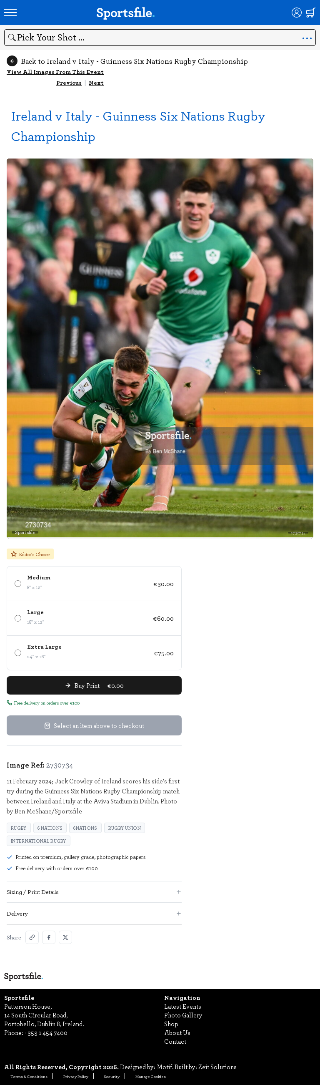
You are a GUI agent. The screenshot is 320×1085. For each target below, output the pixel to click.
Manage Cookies (150, 1076)
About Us (177, 1032)
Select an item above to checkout (94, 725)
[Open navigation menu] (10, 12)
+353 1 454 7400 (46, 1032)
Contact (175, 1041)
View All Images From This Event (55, 71)
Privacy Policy (75, 1076)
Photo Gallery (183, 1015)
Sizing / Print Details (94, 892)
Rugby (19, 828)
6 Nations (50, 828)
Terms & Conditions (29, 1076)
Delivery (94, 913)
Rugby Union (124, 828)
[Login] (297, 13)
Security (112, 1076)
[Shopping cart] (311, 13)
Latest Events (182, 1006)
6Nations (85, 828)
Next (96, 82)
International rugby (38, 841)
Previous (69, 82)
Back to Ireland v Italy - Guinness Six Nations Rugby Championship (127, 60)
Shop (171, 1024)
